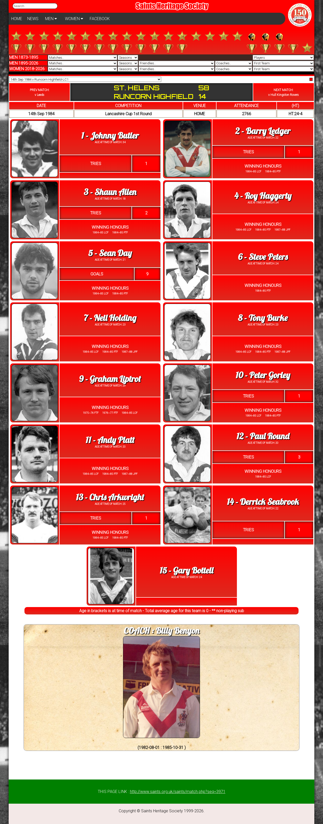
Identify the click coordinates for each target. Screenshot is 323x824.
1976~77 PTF (110, 412)
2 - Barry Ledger (262, 130)
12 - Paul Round (262, 436)
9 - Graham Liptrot (110, 378)
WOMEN (74, 18)
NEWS (32, 18)
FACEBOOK (100, 18)
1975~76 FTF (91, 412)
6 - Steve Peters (263, 256)
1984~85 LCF (253, 171)
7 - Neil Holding (110, 317)
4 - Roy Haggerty (263, 195)
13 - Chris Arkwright (110, 497)
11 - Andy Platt (110, 439)
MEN (51, 18)
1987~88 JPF (282, 229)
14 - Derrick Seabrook (263, 501)
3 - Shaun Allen (110, 191)
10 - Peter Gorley (263, 375)
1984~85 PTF (272, 171)
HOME (16, 18)
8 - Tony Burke (263, 317)
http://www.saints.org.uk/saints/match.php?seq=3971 (177, 791)
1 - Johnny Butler (110, 135)
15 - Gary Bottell (186, 570)
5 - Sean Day (110, 252)
